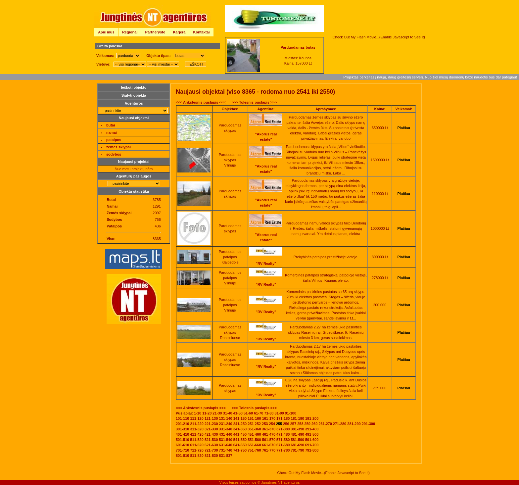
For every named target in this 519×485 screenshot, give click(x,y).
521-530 (211, 440)
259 (307, 424)
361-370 (268, 429)
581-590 (297, 440)
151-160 (254, 418)
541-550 (240, 440)
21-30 (217, 413)
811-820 (196, 456)
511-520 (196, 440)
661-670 (268, 445)
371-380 (283, 429)
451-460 (254, 434)
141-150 (240, 418)
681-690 (297, 445)
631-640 (225, 445)
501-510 (182, 440)
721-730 (211, 450)
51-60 (248, 413)
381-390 (297, 429)
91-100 (290, 413)
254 (272, 424)
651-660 (254, 445)
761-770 (268, 450)
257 (293, 424)
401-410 (182, 434)
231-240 (225, 424)
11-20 (207, 413)
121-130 (211, 418)
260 (314, 424)
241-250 (240, 424)
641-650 (240, 445)
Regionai (129, 32)
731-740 (225, 450)
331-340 (225, 429)
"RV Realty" (266, 264)
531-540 (225, 440)
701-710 (182, 450)
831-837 (225, 456)
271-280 (339, 424)
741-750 (240, 450)
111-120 (196, 418)
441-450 (240, 434)
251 (251, 424)
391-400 (311, 429)
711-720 (196, 450)
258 (300, 424)
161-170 (268, 418)
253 (265, 424)
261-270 (325, 424)
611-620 (196, 445)
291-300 (368, 424)
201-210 (182, 424)
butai (110, 125)
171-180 (283, 418)
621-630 (211, 445)
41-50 (238, 413)
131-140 (225, 418)
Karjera (179, 32)
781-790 (297, 450)
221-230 (211, 424)
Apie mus (106, 32)
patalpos (113, 140)
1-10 (197, 413)
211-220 (196, 424)
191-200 (311, 418)
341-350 (240, 429)
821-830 (211, 456)
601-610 (182, 445)
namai (111, 132)
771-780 (283, 450)
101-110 (182, 418)
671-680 (283, 445)
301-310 (182, 429)
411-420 (196, 434)
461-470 (268, 434)
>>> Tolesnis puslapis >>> (254, 102)
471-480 (283, 434)
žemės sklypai (118, 147)
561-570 (268, 440)
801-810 (182, 456)
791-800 (311, 450)
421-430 (211, 434)
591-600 (311, 440)
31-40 (227, 413)
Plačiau (404, 128)
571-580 (283, 440)
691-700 (311, 445)
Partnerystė (155, 32)
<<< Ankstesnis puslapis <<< (201, 102)
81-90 (279, 413)
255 (279, 424)
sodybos (113, 154)
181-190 (297, 418)
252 (258, 424)
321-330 (211, 429)
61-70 (258, 413)
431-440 (225, 434)
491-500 (311, 434)
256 (286, 424)
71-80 (268, 413)
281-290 (353, 424)
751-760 (254, 450)
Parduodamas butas (298, 47)
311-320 (196, 429)
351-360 (254, 429)
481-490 (297, 434)
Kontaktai (201, 32)
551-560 (254, 440)
